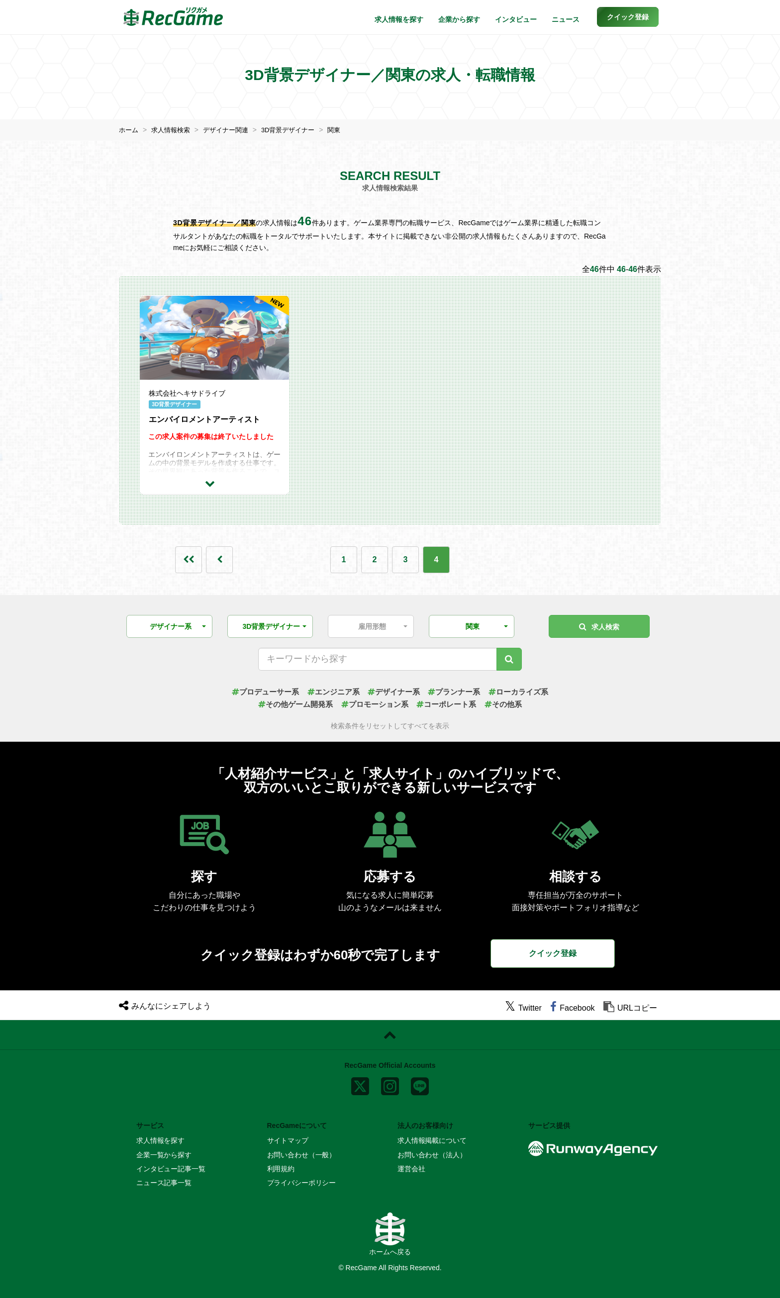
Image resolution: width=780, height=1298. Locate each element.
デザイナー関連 (231, 130)
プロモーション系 (374, 704)
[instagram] (390, 1083)
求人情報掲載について (432, 1140)
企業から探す (459, 19)
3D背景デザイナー (298, 130)
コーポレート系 (450, 704)
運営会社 (411, 1169)
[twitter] (523, 1008)
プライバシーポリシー (301, 1183)
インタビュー (516, 19)
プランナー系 (458, 691)
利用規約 (280, 1169)
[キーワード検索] (509, 658)
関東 (347, 130)
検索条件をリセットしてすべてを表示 (390, 726)
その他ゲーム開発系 (290, 704)
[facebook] (572, 1008)
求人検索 (599, 626)
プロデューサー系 (258, 691)
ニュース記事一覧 (164, 1183)
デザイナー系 (394, 691)
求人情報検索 (174, 130)
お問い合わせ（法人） (432, 1154)
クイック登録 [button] (553, 953)
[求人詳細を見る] (214, 483)
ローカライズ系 (526, 691)
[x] (360, 1083)
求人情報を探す (399, 19)
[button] (628, 17)
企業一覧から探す (164, 1154)
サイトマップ (287, 1140)
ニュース (566, 19)
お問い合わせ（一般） (301, 1154)
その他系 (510, 704)
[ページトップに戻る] (390, 1035)
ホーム (129, 130)
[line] (420, 1083)
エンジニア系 (330, 691)
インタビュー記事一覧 (170, 1169)
